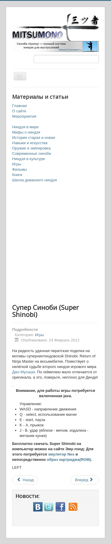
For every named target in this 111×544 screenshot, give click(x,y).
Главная (19, 105)
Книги (17, 174)
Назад (25, 480)
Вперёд (84, 480)
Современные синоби (31, 153)
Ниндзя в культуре (28, 159)
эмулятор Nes (61, 454)
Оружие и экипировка (31, 148)
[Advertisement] (55, 243)
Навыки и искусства (29, 143)
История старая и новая (33, 137)
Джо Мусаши (23, 372)
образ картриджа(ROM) (69, 459)
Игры (16, 164)
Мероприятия (24, 116)
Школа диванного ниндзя (34, 180)
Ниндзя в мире (25, 127)
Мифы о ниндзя (26, 132)
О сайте (19, 111)
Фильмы (19, 169)
